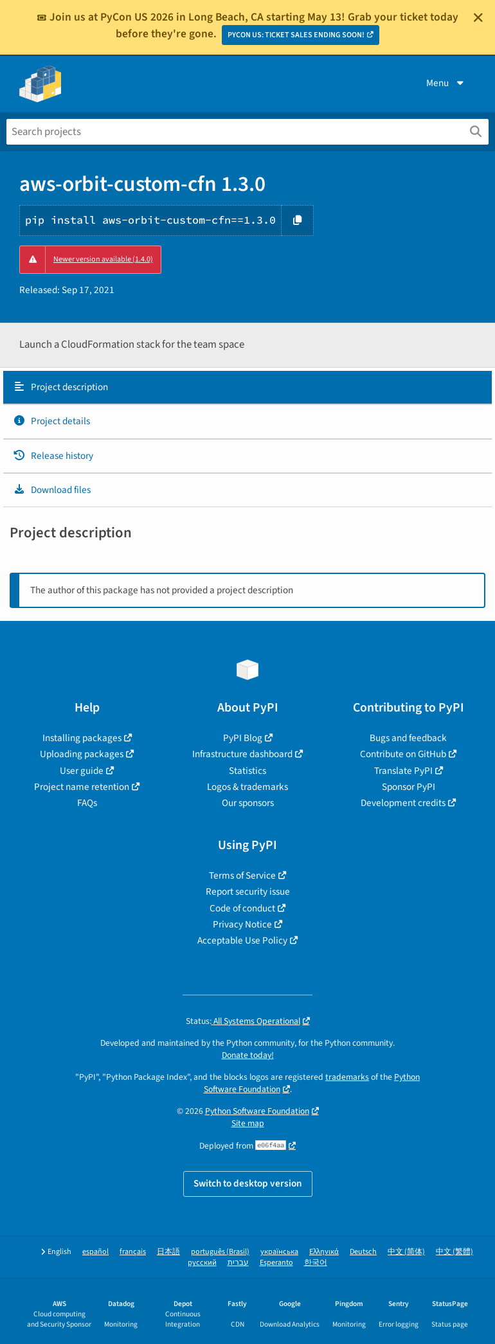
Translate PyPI (403, 771)
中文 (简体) (406, 1251)
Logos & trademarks (247, 787)
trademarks (347, 1077)
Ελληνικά (324, 1251)
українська (279, 1251)
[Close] (478, 17)
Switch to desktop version (248, 1183)
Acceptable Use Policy (242, 940)
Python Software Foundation (257, 1111)
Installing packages (82, 738)
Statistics (247, 771)
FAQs (87, 803)
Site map (247, 1123)
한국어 (315, 1262)
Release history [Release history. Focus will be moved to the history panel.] (53, 456)
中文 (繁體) (454, 1251)
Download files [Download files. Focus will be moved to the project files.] (52, 490)
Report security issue (248, 891)
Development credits (403, 803)
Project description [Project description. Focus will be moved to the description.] (60, 387)
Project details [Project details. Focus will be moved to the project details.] (51, 421)
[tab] (247, 387)
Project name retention (81, 787)
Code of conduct (242, 908)
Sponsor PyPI (408, 787)
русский (202, 1262)
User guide (82, 771)
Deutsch (363, 1251)
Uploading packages (81, 754)
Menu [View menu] (446, 83)
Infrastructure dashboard (242, 754)
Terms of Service (242, 875)
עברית (238, 1262)
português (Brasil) (220, 1251)
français (133, 1251)
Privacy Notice (242, 924)
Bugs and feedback (408, 738)
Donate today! (248, 1055)
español (95, 1251)
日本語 (168, 1251)
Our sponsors (248, 803)
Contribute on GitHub (403, 754)
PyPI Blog (242, 738)
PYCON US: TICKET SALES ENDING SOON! (296, 35)
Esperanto (276, 1262)
